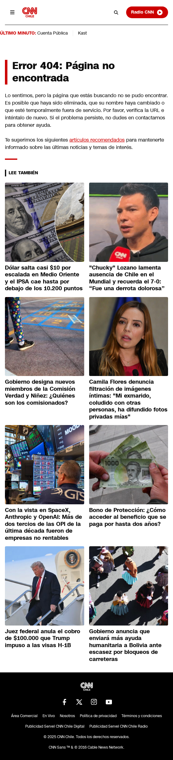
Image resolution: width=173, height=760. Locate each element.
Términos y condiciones (142, 715)
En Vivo (49, 715)
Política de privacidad (98, 715)
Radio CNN (147, 12)
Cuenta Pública (52, 33)
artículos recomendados (97, 139)
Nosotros (67, 715)
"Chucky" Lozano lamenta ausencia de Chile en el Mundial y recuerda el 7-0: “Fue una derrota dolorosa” (127, 278)
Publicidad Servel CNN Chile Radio (118, 726)
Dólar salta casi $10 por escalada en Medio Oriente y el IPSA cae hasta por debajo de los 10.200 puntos (44, 278)
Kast (82, 33)
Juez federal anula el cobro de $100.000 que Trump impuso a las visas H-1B (42, 638)
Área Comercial (24, 715)
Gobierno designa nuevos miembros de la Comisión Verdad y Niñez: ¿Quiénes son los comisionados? (40, 392)
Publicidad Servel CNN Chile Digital (54, 726)
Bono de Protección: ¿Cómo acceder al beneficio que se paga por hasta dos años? (127, 517)
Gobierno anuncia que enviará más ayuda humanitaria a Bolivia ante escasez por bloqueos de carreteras (125, 645)
